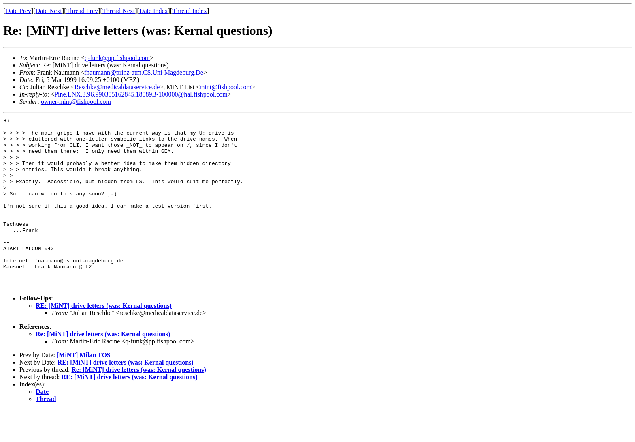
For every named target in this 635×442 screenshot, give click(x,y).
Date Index (153, 10)
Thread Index (189, 10)
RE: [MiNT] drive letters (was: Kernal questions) (104, 338)
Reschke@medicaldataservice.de (117, 87)
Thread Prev (82, 10)
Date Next (49, 10)
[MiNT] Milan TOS (84, 387)
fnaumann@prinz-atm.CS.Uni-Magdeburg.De (143, 72)
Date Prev (18, 10)
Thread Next (118, 10)
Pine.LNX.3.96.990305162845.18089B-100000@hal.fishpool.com (141, 94)
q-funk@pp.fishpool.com (117, 57)
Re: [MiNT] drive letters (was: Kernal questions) (103, 366)
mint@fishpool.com (225, 87)
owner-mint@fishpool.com (76, 101)
